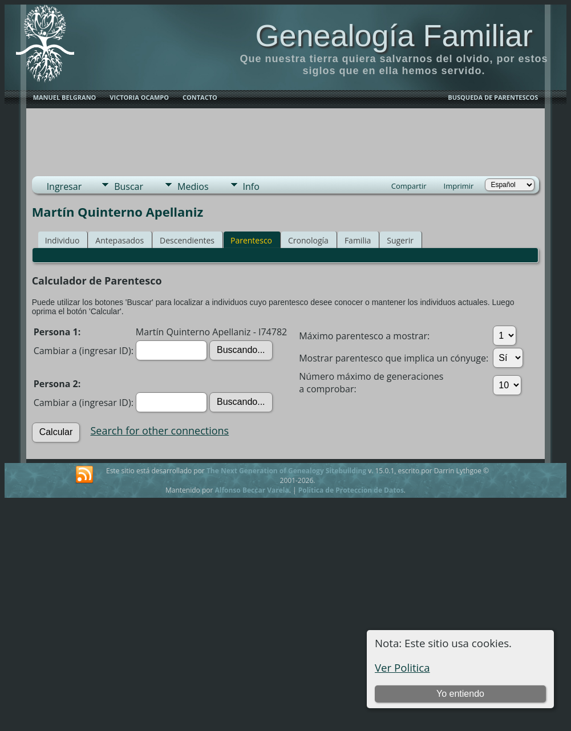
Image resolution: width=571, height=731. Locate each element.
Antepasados (119, 240)
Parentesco (251, 240)
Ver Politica (402, 667)
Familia (358, 240)
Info (251, 186)
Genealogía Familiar (393, 35)
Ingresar (64, 186)
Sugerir (400, 240)
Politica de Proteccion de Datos (351, 490)
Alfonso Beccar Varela (251, 490)
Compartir (409, 186)
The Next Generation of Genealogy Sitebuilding (286, 471)
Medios (192, 186)
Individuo (62, 240)
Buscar (128, 186)
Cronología (308, 240)
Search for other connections (160, 430)
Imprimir (459, 186)
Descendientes (187, 240)
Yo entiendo (460, 693)
